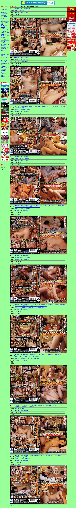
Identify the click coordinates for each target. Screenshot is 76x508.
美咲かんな (18, 59)
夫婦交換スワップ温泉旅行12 (22, 8)
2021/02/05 (17, 115)
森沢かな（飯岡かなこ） (21, 358)
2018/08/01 (17, 464)
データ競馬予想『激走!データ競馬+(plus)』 (5, 33)
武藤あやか (24, 109)
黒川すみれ (27, 257)
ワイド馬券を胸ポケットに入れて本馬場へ (5, 41)
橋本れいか (30, 358)
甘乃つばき (21, 158)
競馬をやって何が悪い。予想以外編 (5, 22)
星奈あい (17, 408)
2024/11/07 (17, 16)
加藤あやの (36, 358)
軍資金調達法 (4, 63)
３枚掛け (3, 28)
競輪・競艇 (6, 54)
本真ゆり (22, 10)
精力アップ (3, 72)
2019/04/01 (17, 313)
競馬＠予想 (3, 12)
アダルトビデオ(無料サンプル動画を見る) (5, 68)
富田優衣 (42, 308)
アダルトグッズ (5, 70)
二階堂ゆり (27, 458)
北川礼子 (38, 308)
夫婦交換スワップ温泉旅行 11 (22, 57)
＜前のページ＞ (14, 505)
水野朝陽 (22, 458)
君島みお (17, 458)
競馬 (2, 54)
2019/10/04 (17, 214)
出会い (2, 75)
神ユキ (28, 109)
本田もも (17, 10)
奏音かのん (18, 109)
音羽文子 (22, 257)
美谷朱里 (22, 408)
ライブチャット (5, 73)
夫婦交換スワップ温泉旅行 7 (22, 255)
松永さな (17, 257)
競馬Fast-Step (4, 50)
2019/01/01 (17, 414)
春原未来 (23, 209)
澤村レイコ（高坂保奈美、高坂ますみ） (25, 308)
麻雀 (2, 55)
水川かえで (28, 59)
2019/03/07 (17, 364)
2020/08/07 (17, 164)
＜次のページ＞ (21, 505)
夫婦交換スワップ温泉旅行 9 (22, 156)
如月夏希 (27, 158)
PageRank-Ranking (5, 30)
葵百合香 (28, 209)
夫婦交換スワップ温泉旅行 (22, 12)
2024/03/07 (17, 65)
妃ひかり (23, 59)
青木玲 (16, 158)
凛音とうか (18, 209)
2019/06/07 (17, 263)
